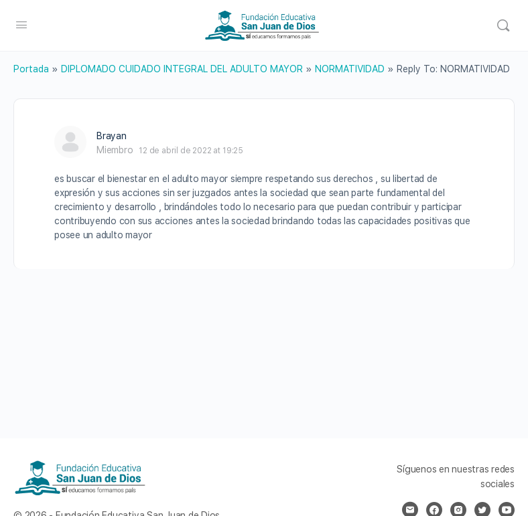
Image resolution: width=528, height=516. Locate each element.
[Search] (503, 25)
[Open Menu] (21, 24)
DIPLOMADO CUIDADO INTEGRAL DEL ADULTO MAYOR (182, 69)
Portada (31, 69)
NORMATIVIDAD (350, 69)
